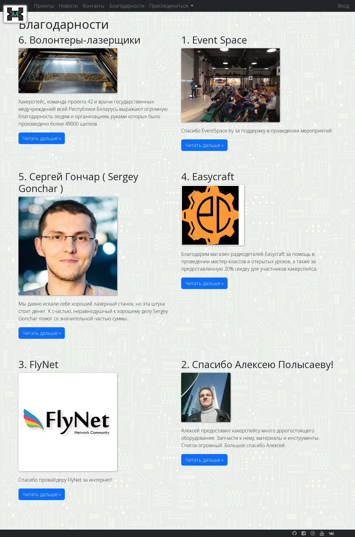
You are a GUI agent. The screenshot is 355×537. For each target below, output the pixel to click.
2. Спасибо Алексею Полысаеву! (257, 364)
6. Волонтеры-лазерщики (79, 40)
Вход (343, 5)
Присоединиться (169, 5)
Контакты (94, 5)
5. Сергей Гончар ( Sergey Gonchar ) (78, 182)
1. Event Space (214, 40)
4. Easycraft (207, 176)
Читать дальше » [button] (41, 138)
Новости (68, 5)
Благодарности (126, 5)
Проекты (44, 5)
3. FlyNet (38, 364)
